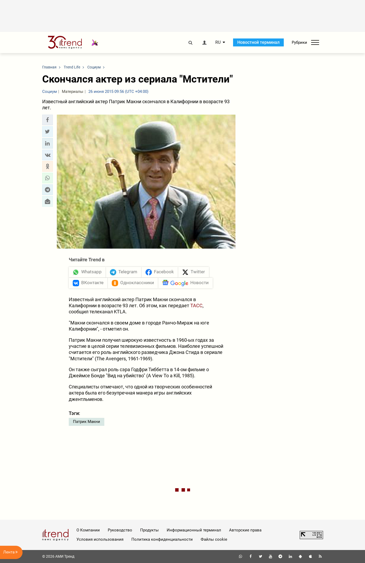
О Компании (88, 530)
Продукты (149, 530)
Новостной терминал (258, 42)
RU (218, 42)
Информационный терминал (194, 530)
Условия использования (99, 539)
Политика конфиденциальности (162, 539)
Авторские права (245, 530)
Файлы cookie (214, 539)
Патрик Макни (86, 421)
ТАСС (196, 305)
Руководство (120, 530)
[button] (47, 119)
